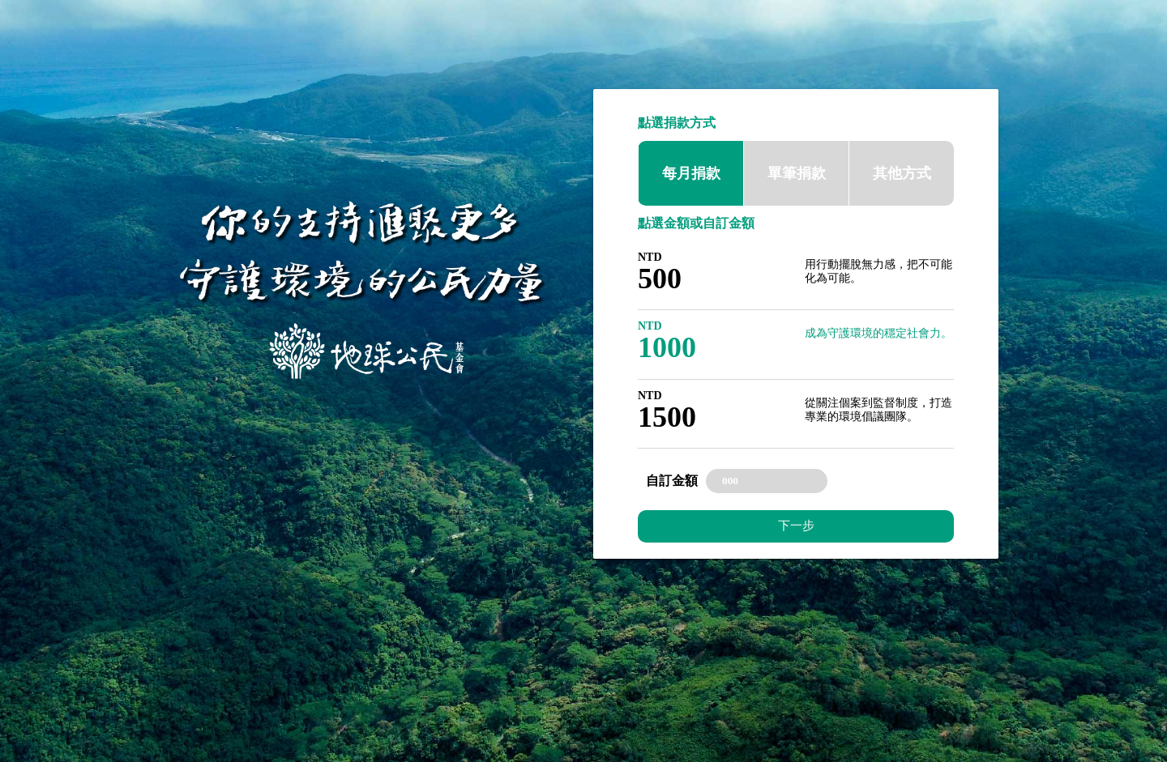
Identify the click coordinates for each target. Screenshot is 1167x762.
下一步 (796, 525)
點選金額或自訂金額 (696, 223)
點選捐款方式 (677, 123)
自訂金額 (672, 480)
